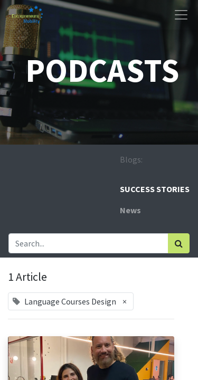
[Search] (179, 243)
